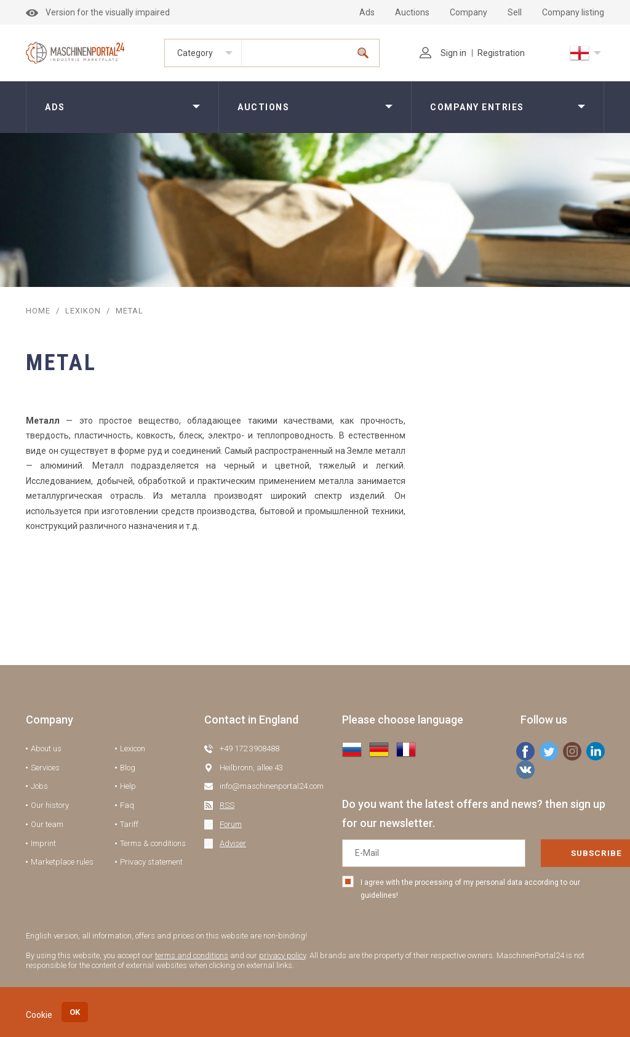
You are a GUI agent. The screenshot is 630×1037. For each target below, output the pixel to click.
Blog (127, 767)
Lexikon (83, 310)
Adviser (233, 843)
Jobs (39, 786)
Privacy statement (151, 861)
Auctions (412, 12)
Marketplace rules (62, 861)
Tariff (129, 824)
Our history (50, 805)
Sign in (443, 53)
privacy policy (282, 955)
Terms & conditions (153, 843)
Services (45, 767)
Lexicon (132, 748)
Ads (367, 12)
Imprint (43, 843)
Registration (501, 53)
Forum (231, 824)
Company (468, 12)
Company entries (477, 107)
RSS (227, 805)
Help (128, 786)
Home (38, 310)
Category (195, 53)
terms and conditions (191, 955)
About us (46, 748)
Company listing (573, 12)
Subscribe (553, 853)
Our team (47, 824)
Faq (127, 805)
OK (75, 1012)
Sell (515, 12)
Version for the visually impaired (98, 12)
